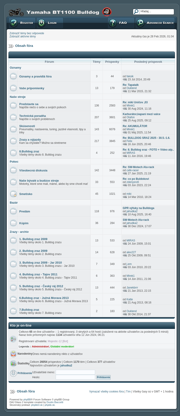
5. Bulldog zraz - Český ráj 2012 (41, 286)
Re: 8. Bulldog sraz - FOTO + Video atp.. (148, 149)
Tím (128, 391)
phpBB (27, 399)
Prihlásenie (50, 23)
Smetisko (25, 194)
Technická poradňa (32, 116)
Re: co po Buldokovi (136, 178)
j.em (129, 264)
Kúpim (23, 223)
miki (129, 193)
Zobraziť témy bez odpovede (27, 33)
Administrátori (40, 346)
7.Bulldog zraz (29, 309)
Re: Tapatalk (131, 85)
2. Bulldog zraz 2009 (33, 250)
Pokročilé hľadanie (155, 23)
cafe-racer (133, 170)
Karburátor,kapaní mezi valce (141, 114)
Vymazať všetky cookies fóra (106, 391)
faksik (130, 76)
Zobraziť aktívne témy (23, 36)
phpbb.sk (50, 405)
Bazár (14, 202)
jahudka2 (132, 211)
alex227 (131, 252)
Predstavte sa (28, 104)
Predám (24, 211)
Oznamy (15, 67)
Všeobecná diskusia (33, 170)
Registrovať (22, 23)
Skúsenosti (27, 126)
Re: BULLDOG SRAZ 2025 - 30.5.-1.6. (146, 137)
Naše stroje (18, 97)
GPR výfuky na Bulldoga (138, 208)
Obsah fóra (24, 46)
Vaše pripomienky (31, 88)
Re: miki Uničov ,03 (135, 102)
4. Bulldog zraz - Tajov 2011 (38, 274)
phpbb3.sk (37, 405)
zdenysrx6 (133, 182)
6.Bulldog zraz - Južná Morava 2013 (44, 298)
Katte (130, 299)
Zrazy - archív (19, 231)
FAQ (121, 23)
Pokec (14, 161)
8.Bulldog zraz (29, 151)
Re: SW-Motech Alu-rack (138, 167)
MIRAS (131, 152)
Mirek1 (131, 105)
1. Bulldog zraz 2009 (33, 239)
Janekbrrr (132, 287)
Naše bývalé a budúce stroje (39, 180)
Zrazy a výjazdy (30, 139)
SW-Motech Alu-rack (136, 219)
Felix (129, 141)
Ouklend (132, 88)
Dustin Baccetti (55, 402)
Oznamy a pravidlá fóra (35, 76)
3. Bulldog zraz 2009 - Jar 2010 (40, 262)
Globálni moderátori (62, 346)
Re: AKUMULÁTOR (135, 126)
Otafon (131, 117)
